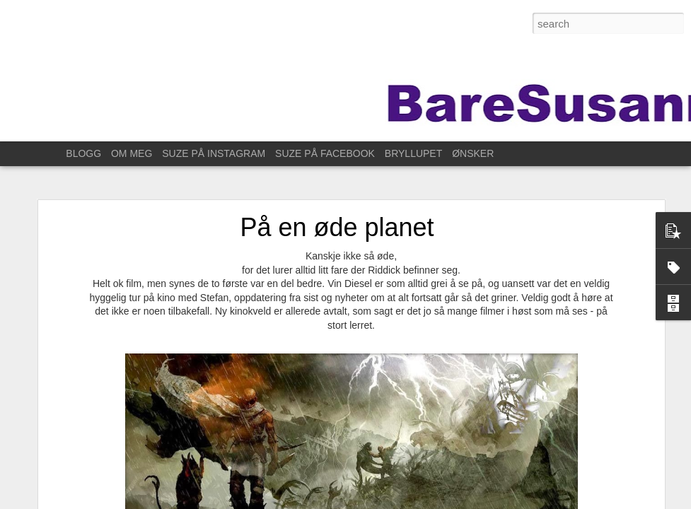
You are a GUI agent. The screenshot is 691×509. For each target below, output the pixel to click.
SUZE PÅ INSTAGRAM (213, 153)
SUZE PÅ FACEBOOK (325, 153)
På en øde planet (337, 221)
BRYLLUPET (413, 153)
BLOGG (83, 153)
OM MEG (131, 153)
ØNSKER (473, 153)
